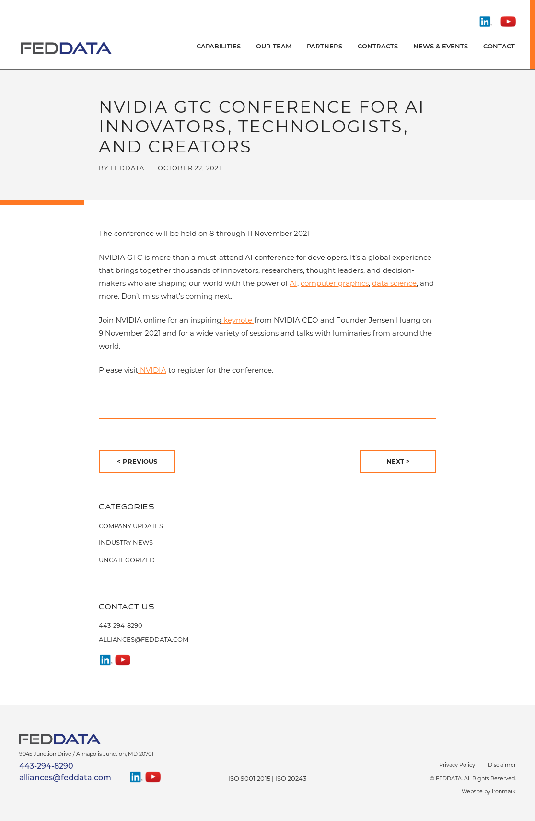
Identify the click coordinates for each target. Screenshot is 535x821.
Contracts (378, 47)
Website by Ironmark (489, 791)
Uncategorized (127, 559)
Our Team (273, 47)
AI (293, 283)
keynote (237, 320)
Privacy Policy (457, 765)
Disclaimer (502, 765)
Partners (324, 47)
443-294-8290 (120, 625)
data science (394, 283)
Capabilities (219, 47)
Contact (499, 47)
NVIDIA (152, 370)
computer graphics (335, 283)
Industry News (126, 542)
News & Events (440, 47)
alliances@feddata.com (143, 639)
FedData (127, 168)
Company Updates (131, 525)
